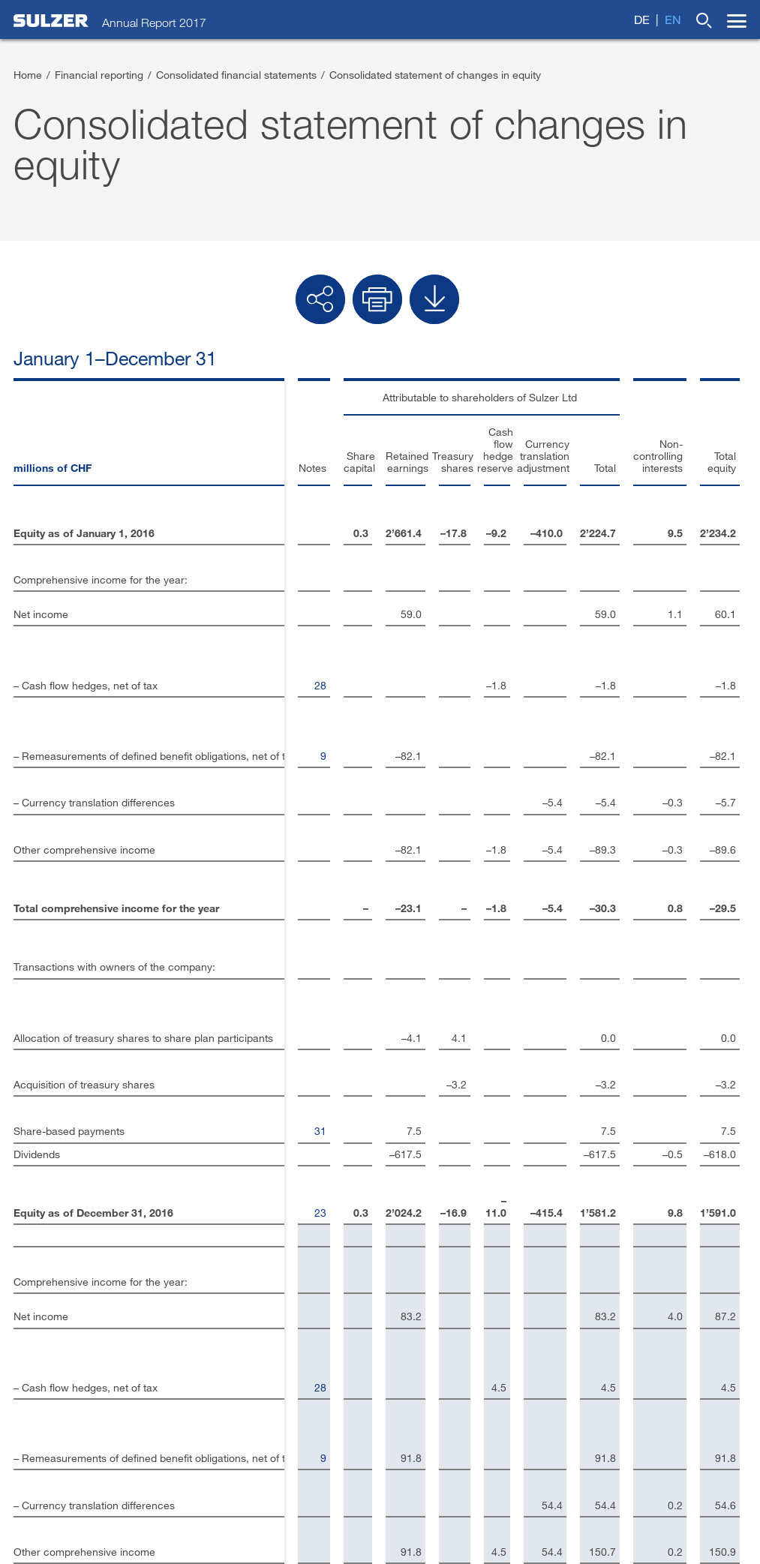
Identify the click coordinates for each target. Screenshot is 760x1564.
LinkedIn (415, 1326)
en (673, 19)
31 (266, 769)
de (642, 19)
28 (266, 552)
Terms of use (156, 1530)
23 (266, 814)
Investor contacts (60, 1326)
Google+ (414, 1398)
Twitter (408, 1350)
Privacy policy (231, 1530)
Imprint (32, 1374)
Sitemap (294, 1530)
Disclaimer (42, 1398)
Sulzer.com (44, 1422)
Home (28, 74)
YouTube (413, 1422)
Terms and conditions (64, 1530)
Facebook (417, 1374)
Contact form (49, 1350)
